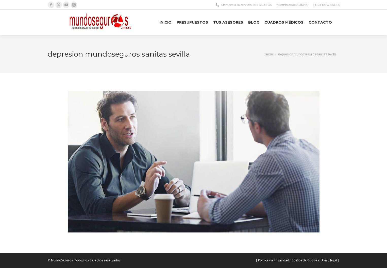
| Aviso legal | (329, 260)
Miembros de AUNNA (292, 5)
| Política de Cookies (304, 260)
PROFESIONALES (326, 5)
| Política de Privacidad (272, 260)
